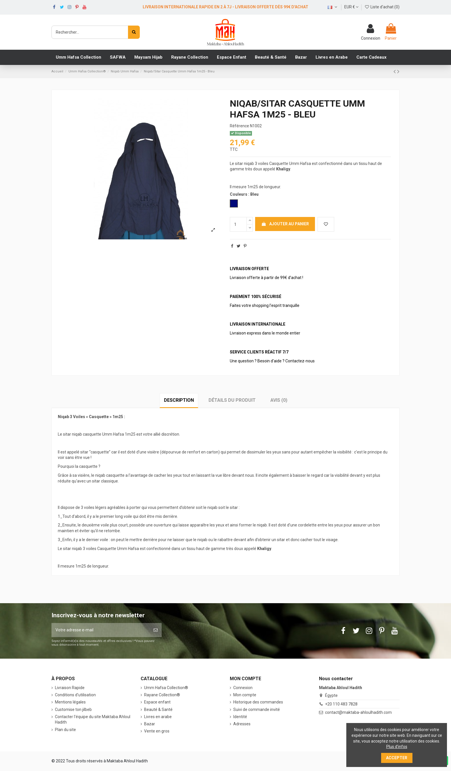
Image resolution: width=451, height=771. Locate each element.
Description (179, 400)
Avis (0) (278, 400)
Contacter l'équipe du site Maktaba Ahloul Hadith (92, 719)
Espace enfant (157, 702)
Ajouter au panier (285, 224)
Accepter (396, 757)
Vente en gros (156, 731)
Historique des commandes (258, 702)
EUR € (351, 7)
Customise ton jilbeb (73, 709)
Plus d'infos (396, 746)
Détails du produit (232, 400)
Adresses (242, 724)
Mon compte (244, 695)
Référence (239, 126)
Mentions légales (70, 702)
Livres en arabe (158, 716)
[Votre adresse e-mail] (100, 630)
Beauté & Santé (158, 709)
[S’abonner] (156, 630)
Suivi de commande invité (256, 709)
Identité (240, 716)
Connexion (243, 687)
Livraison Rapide (70, 687)
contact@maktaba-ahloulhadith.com (358, 712)
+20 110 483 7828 (341, 704)
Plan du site (65, 729)
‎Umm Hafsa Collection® (166, 687)
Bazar (149, 724)
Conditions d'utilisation (75, 695)
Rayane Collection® (162, 695)
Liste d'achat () (382, 7)
